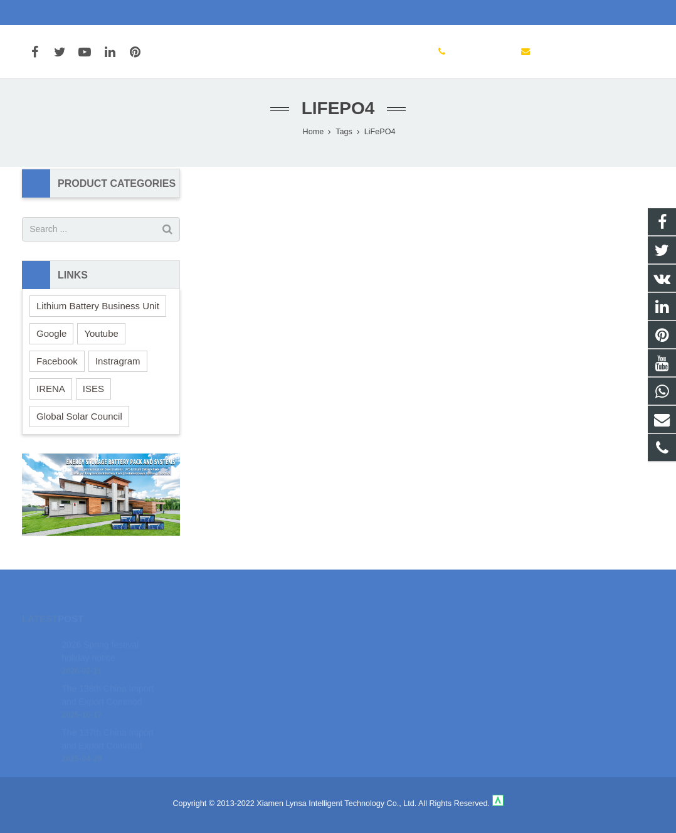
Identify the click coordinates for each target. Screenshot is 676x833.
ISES (93, 391)
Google (51, 336)
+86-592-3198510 (63, 13)
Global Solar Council (79, 419)
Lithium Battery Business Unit (97, 309)
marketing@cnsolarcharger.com (176, 13)
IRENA (50, 391)
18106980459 (382, 641)
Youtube (101, 336)
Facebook (57, 364)
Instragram (117, 364)
